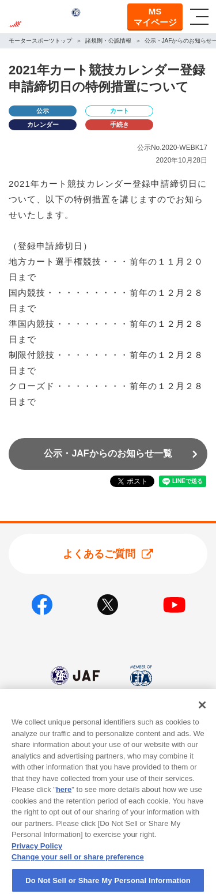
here (63, 801)
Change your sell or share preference (78, 868)
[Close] (202, 716)
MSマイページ (155, 17)
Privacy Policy (37, 856)
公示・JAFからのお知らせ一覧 (108, 453)
